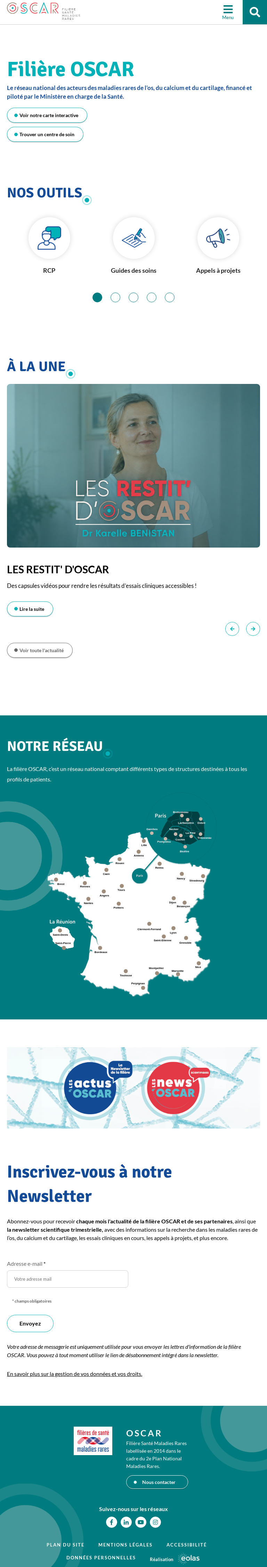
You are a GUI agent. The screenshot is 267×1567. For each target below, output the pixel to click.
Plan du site (65, 1545)
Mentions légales (125, 1545)
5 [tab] (174, 297)
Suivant (253, 629)
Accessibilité (187, 1545)
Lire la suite (31, 609)
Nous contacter (159, 1482)
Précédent (232, 629)
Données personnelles (101, 1557)
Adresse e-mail (26, 1263)
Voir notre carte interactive (48, 115)
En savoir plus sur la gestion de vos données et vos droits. (74, 1373)
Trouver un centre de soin (46, 134)
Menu (228, 17)
